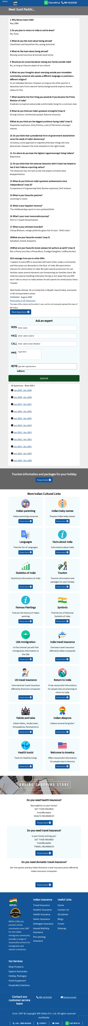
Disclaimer (63, 914)
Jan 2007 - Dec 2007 (23, 404)
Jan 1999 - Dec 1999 (23, 460)
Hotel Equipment (17, 980)
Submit (44, 378)
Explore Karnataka (18, 971)
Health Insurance (41, 914)
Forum (61, 923)
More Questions (20, 312)
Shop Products (16, 966)
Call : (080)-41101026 (22, 1023)
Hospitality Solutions (19, 985)
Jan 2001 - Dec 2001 (23, 446)
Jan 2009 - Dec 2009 (23, 390)
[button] (73, 1023)
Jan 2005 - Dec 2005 (23, 418)
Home (61, 905)
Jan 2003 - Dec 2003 (23, 432)
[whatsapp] (52, 2)
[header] (4, 1)
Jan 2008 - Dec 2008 (23, 397)
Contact (41, 1023)
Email (55, 1023)
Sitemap (62, 928)
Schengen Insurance (43, 923)
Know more (44, 480)
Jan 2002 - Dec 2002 (23, 439)
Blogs (60, 919)
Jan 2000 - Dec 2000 (23, 453)
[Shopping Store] (44, 785)
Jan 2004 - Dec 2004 (23, 425)
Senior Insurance (41, 919)
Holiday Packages (18, 975)
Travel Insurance (41, 905)
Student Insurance (42, 909)
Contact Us (63, 909)
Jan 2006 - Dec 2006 (23, 411)
